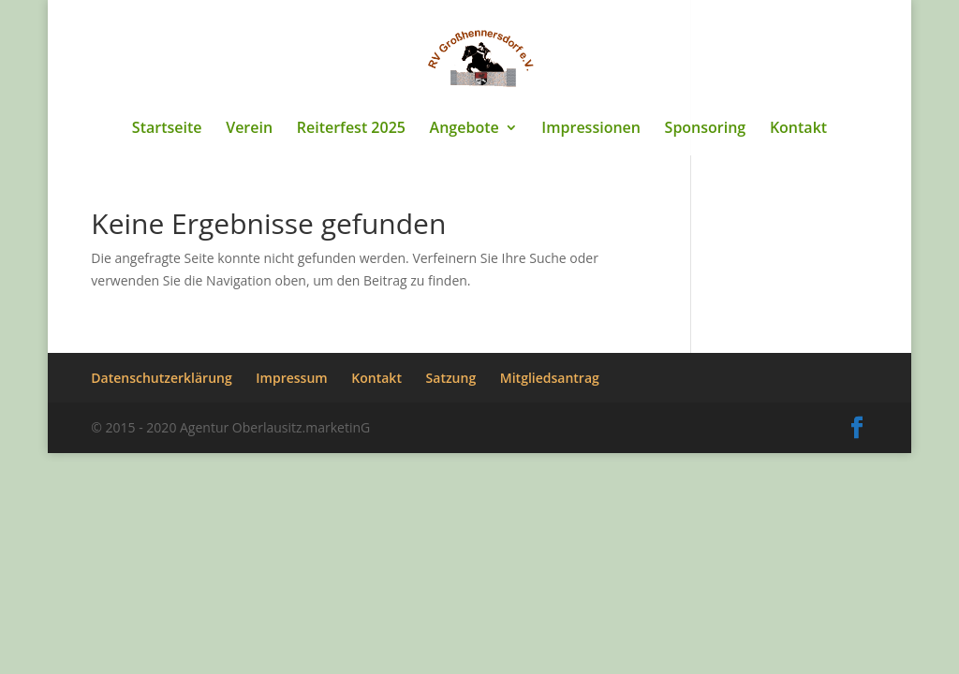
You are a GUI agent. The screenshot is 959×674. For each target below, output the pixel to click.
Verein (249, 129)
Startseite (167, 129)
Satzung (451, 378)
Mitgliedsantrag (549, 378)
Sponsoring (705, 129)
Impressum (291, 378)
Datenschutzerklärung (161, 378)
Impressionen (591, 129)
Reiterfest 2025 (351, 129)
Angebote (464, 129)
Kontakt (798, 129)
